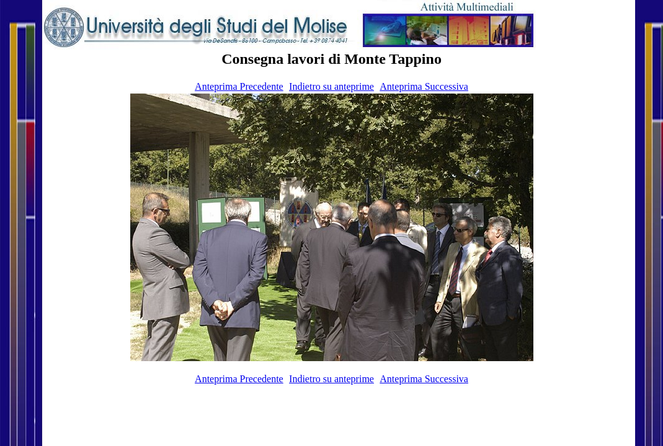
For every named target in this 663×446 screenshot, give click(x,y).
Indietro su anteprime (331, 86)
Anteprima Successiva (424, 86)
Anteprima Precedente (239, 86)
